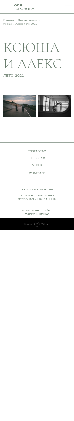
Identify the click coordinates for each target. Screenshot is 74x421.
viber (37, 165)
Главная (8, 20)
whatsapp (37, 173)
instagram (37, 151)
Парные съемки (27, 20)
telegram (37, 158)
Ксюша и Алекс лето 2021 (20, 24)
